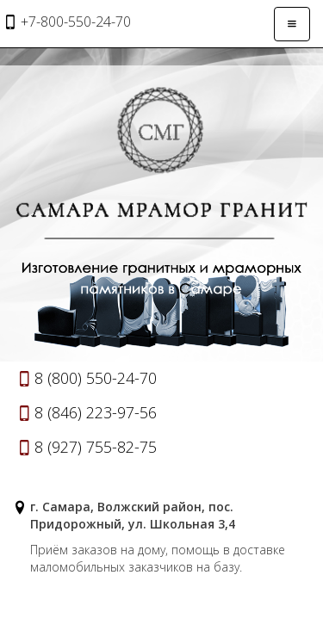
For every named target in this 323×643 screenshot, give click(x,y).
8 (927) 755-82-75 (95, 446)
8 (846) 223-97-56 (95, 412)
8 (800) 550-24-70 (95, 378)
